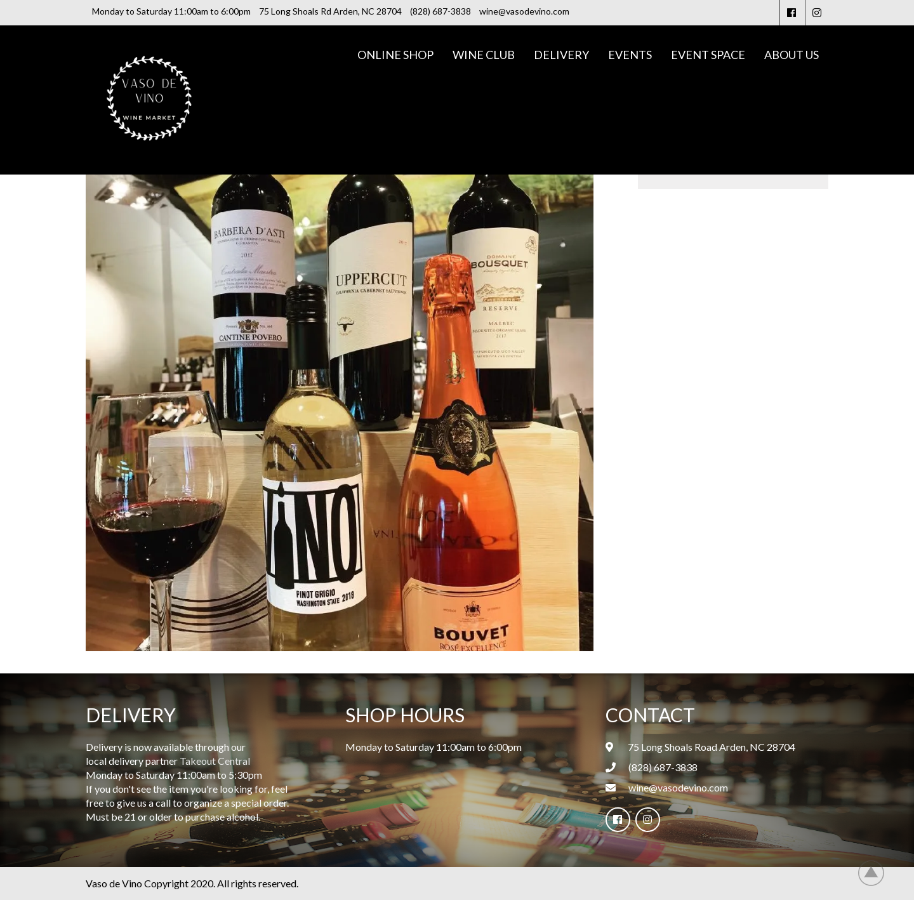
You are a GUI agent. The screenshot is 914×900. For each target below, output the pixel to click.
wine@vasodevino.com (678, 787)
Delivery (561, 55)
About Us (791, 55)
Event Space (708, 55)
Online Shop (395, 55)
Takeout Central (215, 761)
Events (630, 55)
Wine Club (484, 55)
